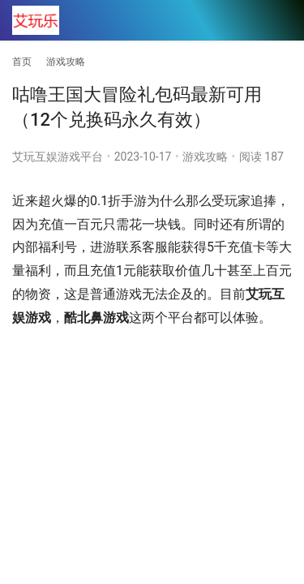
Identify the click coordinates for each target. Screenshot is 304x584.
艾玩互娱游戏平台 (57, 156)
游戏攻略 (205, 156)
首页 (22, 61)
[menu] (279, 21)
